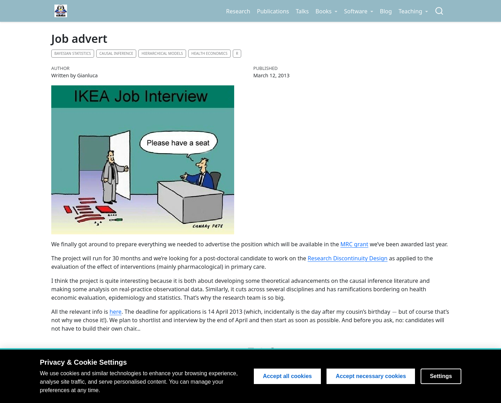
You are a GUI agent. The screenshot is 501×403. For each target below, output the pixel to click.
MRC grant (355, 244)
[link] (326, 11)
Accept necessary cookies (371, 376)
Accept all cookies (287, 376)
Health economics (209, 53)
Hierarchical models (162, 53)
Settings (441, 376)
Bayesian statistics (72, 53)
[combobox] (440, 11)
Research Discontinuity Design (348, 258)
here (115, 312)
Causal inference (116, 53)
